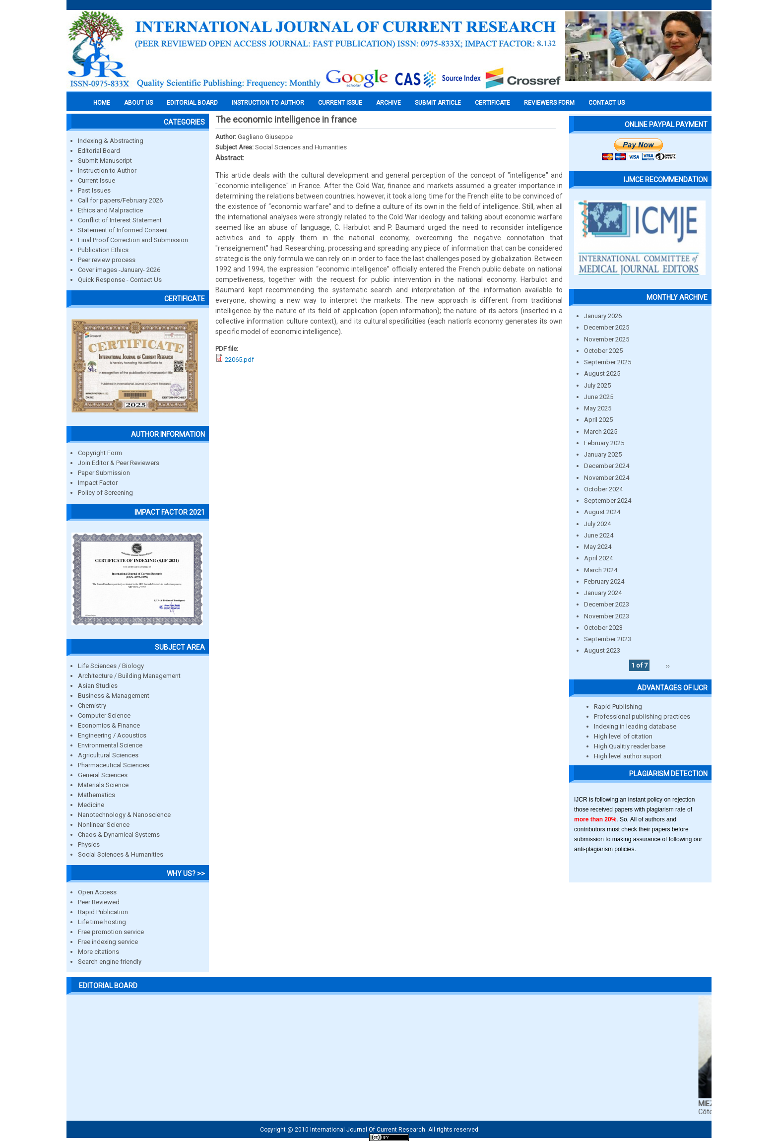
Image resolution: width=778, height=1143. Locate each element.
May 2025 (597, 408)
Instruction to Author (107, 170)
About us (138, 102)
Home (101, 102)
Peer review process (106, 260)
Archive (388, 102)
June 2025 (598, 397)
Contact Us (606, 102)
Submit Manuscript (105, 160)
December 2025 (606, 327)
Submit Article (438, 102)
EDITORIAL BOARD (192, 102)
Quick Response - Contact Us (120, 279)
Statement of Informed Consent (123, 230)
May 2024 (597, 546)
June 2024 (598, 535)
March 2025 (600, 431)
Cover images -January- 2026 (119, 269)
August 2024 (602, 512)
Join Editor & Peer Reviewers (118, 463)
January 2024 (603, 593)
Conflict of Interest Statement (120, 220)
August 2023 (602, 650)
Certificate (492, 102)
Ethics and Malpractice (110, 210)
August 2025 (602, 373)
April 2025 (598, 419)
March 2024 (600, 570)
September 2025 (607, 362)
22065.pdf (239, 359)
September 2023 (607, 639)
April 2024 (598, 558)
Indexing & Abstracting (110, 140)
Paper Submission (104, 472)
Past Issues (94, 190)
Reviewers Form (549, 102)
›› (668, 665)
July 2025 (597, 385)
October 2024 (603, 489)
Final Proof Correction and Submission (133, 240)
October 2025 (603, 350)
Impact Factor (98, 482)
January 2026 (603, 316)
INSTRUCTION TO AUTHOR (268, 102)
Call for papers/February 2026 (120, 200)
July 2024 (597, 524)
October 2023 (603, 627)
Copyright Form (100, 453)
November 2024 (606, 477)
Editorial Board (99, 150)
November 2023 (606, 616)
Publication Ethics (103, 250)
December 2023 (606, 604)
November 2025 (606, 339)
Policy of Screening (105, 492)
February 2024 (604, 581)
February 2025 (604, 443)
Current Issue (340, 102)
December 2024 (606, 466)
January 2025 (603, 454)
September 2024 (607, 500)
